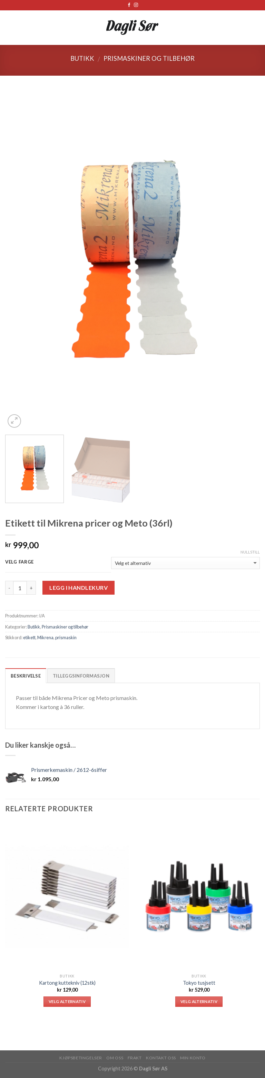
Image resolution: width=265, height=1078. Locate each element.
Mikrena (45, 637)
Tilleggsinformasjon (81, 676)
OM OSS (114, 1057)
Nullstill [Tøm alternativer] (250, 552)
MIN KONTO (193, 1057)
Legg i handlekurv (78, 587)
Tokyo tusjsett (199, 983)
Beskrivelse (26, 676)
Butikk (82, 58)
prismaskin (66, 637)
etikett (29, 637)
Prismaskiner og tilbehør (149, 58)
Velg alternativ (67, 1001)
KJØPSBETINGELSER (80, 1057)
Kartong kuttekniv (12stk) (67, 983)
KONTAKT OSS (161, 1057)
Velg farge (19, 562)
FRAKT (135, 1057)
